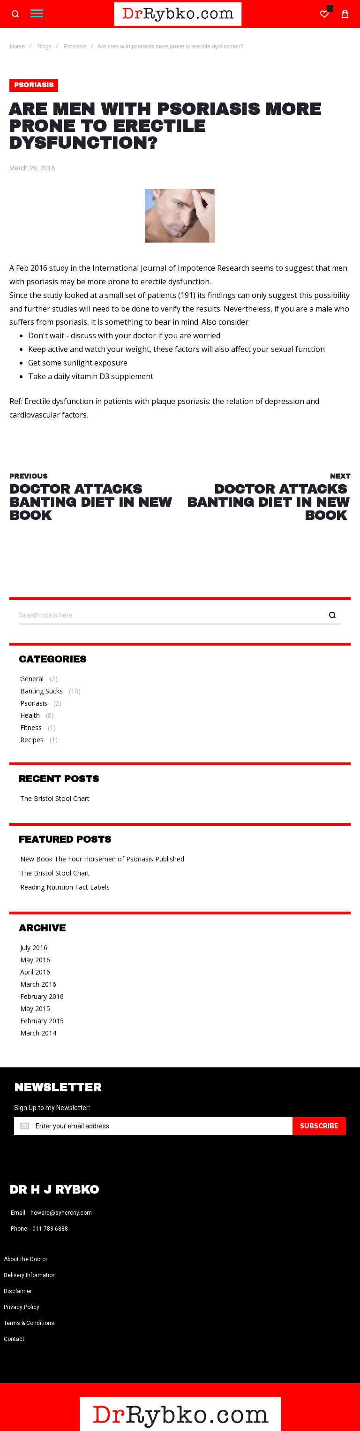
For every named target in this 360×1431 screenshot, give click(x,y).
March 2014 (38, 1032)
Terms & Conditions (29, 1323)
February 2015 (42, 1020)
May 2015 (35, 1008)
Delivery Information (30, 1275)
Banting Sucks (41, 690)
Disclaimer (18, 1291)
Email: (19, 1213)
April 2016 (35, 971)
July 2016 (33, 947)
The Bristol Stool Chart (55, 798)
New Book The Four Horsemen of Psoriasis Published (102, 858)
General (32, 678)
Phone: (20, 1229)
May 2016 (35, 959)
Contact (14, 1339)
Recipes (32, 739)
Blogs (45, 46)
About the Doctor (25, 1259)
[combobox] (180, 615)
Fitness (31, 727)
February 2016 (42, 996)
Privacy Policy (21, 1307)
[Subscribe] (319, 1126)
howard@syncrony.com (61, 1213)
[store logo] (177, 14)
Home (17, 46)
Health (30, 715)
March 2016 (38, 984)
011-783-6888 (50, 1229)
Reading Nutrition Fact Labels (65, 887)
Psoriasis (75, 46)
